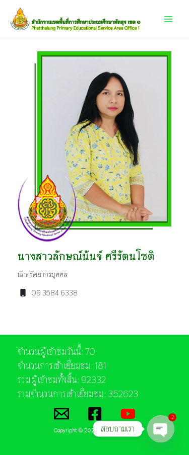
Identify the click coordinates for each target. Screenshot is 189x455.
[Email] (61, 413)
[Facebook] (94, 413)
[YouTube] (128, 413)
